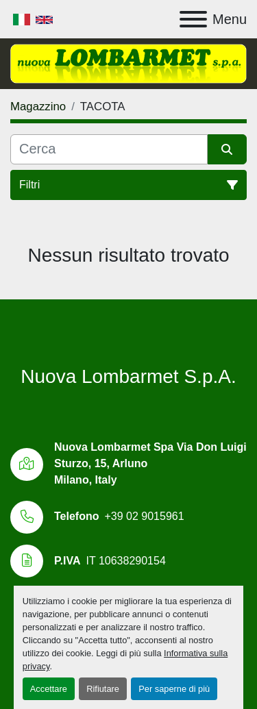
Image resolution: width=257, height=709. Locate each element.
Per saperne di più (174, 689)
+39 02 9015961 (144, 516)
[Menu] (193, 19)
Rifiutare (102, 689)
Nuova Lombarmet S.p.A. (128, 376)
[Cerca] (109, 149)
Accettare (48, 689)
